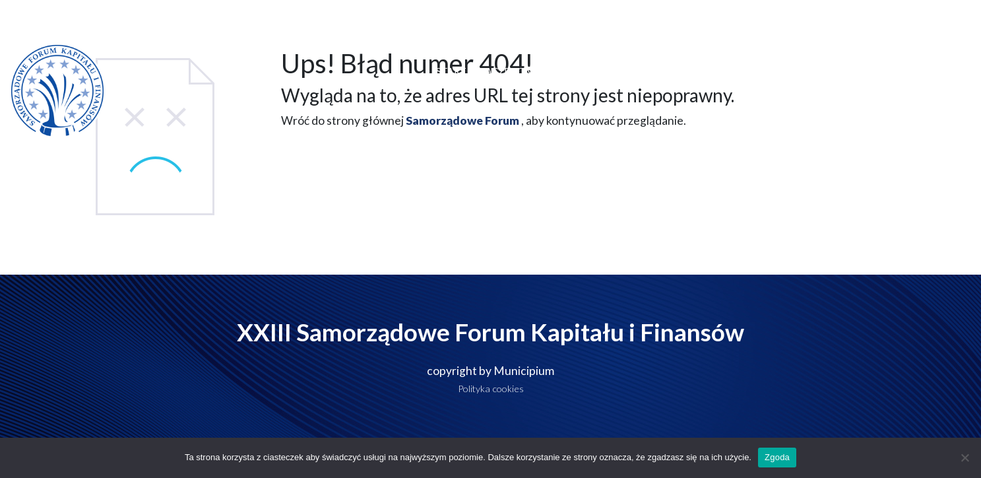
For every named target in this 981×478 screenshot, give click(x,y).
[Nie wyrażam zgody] (964, 457)
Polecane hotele (726, 71)
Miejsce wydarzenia (625, 71)
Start (451, 71)
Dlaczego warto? (520, 71)
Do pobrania (810, 71)
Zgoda (777, 457)
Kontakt (935, 71)
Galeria (877, 71)
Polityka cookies (491, 388)
